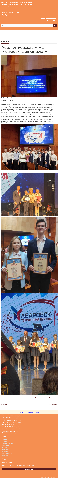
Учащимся (5, 447)
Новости (16, 35)
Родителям (5, 445)
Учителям (5, 449)
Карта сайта (5, 455)
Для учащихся (22, 35)
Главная (5, 35)
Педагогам (10, 35)
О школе (4, 441)
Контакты (5, 451)
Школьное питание (7, 443)
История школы (7, 453)
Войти (48, 20)
